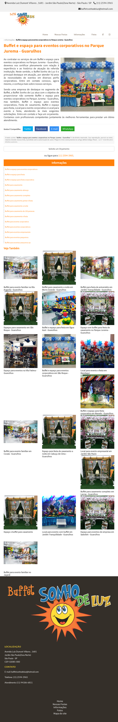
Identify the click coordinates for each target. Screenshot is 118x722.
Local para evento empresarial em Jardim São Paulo (96, 452)
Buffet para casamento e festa (16, 216)
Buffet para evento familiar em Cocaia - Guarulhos (17, 452)
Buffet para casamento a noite (16, 206)
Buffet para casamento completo (17, 195)
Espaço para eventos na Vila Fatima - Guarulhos (20, 371)
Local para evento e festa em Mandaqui (94, 371)
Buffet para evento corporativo (17, 221)
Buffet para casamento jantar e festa (19, 200)
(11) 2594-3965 (104, 3)
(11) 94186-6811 (25, 682)
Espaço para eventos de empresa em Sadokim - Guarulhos (97, 533)
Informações (79, 34)
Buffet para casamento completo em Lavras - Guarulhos (97, 493)
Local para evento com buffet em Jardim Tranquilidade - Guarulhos (57, 533)
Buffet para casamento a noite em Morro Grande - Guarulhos (57, 288)
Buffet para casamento (13, 185)
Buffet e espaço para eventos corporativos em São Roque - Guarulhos (55, 373)
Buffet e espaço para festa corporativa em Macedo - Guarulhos (97, 412)
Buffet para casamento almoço (17, 190)
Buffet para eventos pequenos (16, 237)
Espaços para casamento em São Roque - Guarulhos (18, 329)
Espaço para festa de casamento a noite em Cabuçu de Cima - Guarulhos (57, 454)
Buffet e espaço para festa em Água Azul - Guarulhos (58, 329)
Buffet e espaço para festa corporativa (19, 180)
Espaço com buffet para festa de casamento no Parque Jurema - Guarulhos (95, 330)
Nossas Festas (61, 34)
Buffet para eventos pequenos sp (18, 242)
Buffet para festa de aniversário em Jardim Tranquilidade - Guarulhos (96, 288)
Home (45, 34)
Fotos (94, 34)
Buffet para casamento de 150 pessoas (19, 211)
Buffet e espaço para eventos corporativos (21, 169)
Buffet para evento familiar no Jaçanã (17, 573)
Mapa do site (60, 713)
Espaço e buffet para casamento (18, 532)
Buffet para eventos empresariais (17, 232)
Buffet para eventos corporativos (17, 227)
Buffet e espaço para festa (15, 174)
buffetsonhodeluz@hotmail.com (97, 8)
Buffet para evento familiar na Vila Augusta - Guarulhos (19, 288)
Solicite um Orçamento (59, 148)
